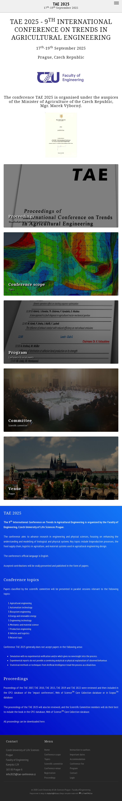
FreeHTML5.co (87, 793)
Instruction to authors (80, 749)
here (42, 721)
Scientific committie (53, 763)
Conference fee (77, 763)
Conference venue (52, 768)
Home (47, 749)
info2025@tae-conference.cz (21, 774)
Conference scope (52, 754)
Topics (47, 759)
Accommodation (77, 759)
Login (72, 777)
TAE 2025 (61, 4)
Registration (49, 772)
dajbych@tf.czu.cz (53, 793)
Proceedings (49, 777)
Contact (73, 772)
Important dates (77, 754)
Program (74, 768)
